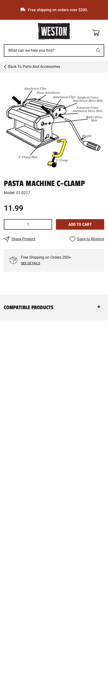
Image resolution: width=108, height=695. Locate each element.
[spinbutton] (28, 224)
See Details (30, 263)
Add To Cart (80, 224)
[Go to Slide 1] (54, 165)
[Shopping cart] (98, 32)
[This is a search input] (48, 50)
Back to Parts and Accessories (34, 66)
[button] (54, 124)
